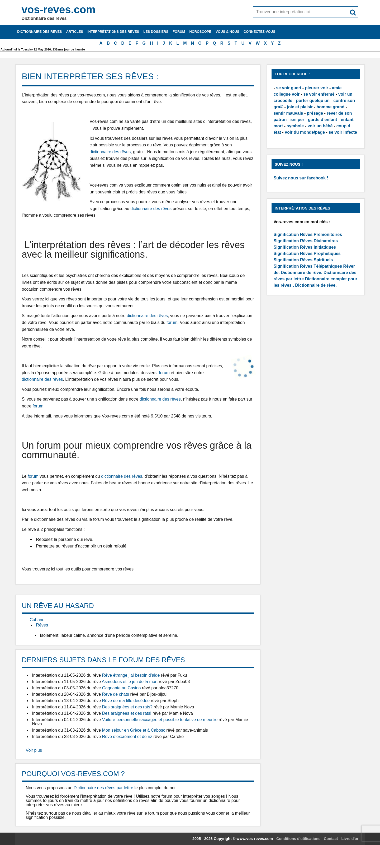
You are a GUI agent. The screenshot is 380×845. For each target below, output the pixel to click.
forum (172, 322)
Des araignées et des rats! (126, 713)
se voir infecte (343, 132)
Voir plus (34, 750)
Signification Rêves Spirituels (303, 260)
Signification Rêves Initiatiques (304, 247)
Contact (331, 839)
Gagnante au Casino (121, 688)
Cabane (37, 620)
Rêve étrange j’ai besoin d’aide (131, 675)
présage (315, 113)
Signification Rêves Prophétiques (306, 253)
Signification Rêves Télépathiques (308, 266)
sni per (297, 119)
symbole (295, 126)
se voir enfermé (318, 94)
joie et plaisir (300, 107)
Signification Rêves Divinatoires (305, 241)
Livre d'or (349, 839)
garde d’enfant (322, 119)
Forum (179, 32)
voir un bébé (319, 126)
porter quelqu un (313, 100)
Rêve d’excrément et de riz (127, 736)
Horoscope (200, 32)
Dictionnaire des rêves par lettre (103, 788)
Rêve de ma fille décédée (126, 700)
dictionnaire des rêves (110, 152)
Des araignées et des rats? (127, 707)
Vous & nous (227, 32)
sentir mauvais (288, 113)
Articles (74, 32)
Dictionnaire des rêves (39, 32)
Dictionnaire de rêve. (301, 272)
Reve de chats (115, 694)
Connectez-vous (259, 32)
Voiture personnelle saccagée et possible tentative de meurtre (160, 719)
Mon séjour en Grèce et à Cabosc (133, 730)
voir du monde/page (305, 132)
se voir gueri (288, 88)
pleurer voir (316, 88)
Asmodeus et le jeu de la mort (130, 681)
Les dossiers (155, 32)
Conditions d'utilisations (298, 839)
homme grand (330, 107)
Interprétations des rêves (113, 32)
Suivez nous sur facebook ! (300, 178)
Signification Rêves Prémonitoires (307, 234)
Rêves (42, 625)
